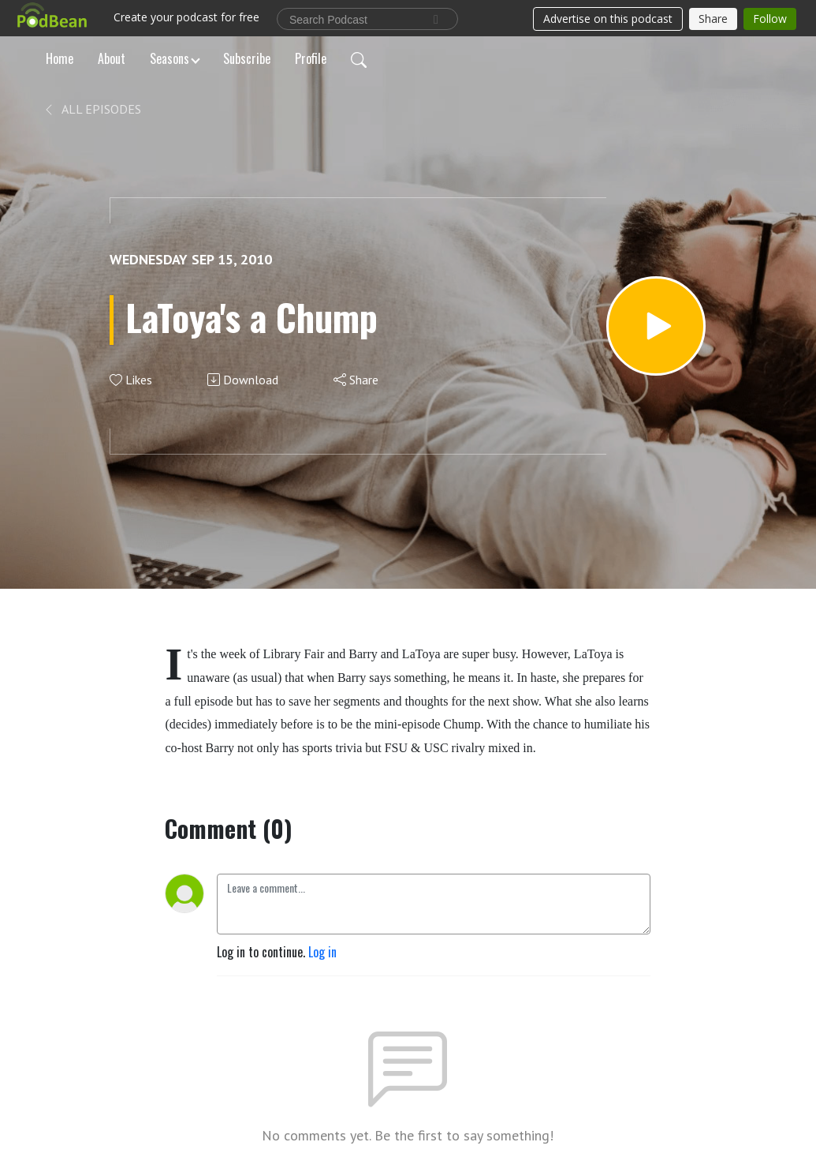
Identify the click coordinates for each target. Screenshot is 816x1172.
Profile (310, 58)
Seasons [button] (169, 58)
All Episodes (92, 109)
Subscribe (246, 58)
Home (59, 58)
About (111, 58)
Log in (322, 951)
